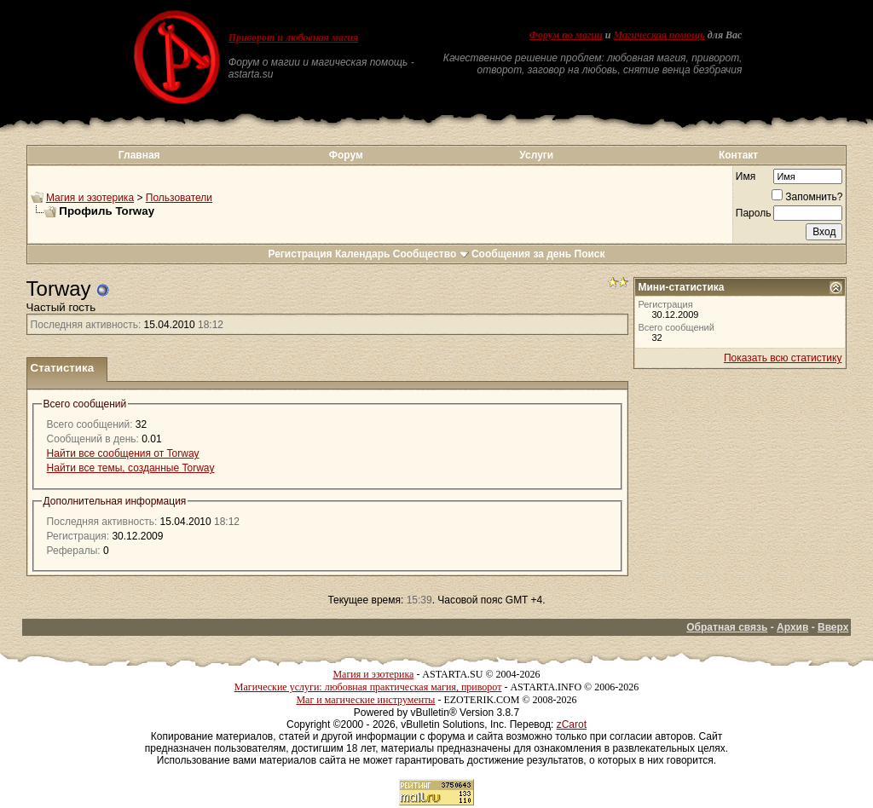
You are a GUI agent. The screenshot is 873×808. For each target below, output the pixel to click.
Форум (346, 155)
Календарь (362, 254)
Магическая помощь (658, 35)
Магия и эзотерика (90, 198)
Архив (792, 627)
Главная (139, 155)
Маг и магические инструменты (365, 700)
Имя (745, 176)
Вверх (833, 627)
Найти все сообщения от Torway (123, 453)
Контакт (738, 155)
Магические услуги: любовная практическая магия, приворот (368, 687)
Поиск (590, 254)
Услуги (536, 155)
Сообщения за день (521, 254)
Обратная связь (726, 627)
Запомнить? (807, 197)
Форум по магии (566, 35)
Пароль (754, 213)
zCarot (572, 724)
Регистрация (300, 254)
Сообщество (431, 254)
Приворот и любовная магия (293, 37)
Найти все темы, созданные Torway (131, 468)
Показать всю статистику (782, 358)
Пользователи (179, 198)
